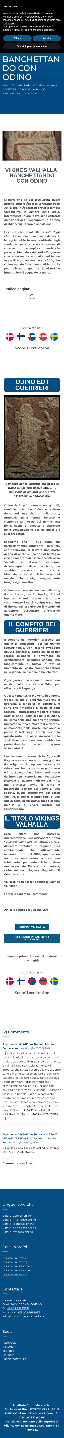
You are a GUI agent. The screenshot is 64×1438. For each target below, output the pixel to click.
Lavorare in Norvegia (16, 1262)
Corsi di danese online (17, 1215)
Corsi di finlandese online (19, 1219)
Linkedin (8, 1354)
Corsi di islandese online (18, 1223)
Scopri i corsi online (32, 348)
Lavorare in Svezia (14, 1258)
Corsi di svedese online (18, 1231)
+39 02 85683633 (18, 1308)
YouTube (8, 1350)
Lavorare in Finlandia (16, 1270)
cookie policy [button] (9, 23)
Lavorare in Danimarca (17, 1266)
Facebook (9, 1342)
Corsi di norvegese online (19, 1227)
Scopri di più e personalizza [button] (32, 46)
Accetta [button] (46, 38)
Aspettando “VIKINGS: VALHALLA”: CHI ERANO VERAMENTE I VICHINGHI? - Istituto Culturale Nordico (30, 1138)
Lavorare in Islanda (15, 1274)
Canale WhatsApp (15, 1358)
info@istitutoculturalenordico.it (23, 1316)
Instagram (9, 1346)
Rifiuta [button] (17, 38)
